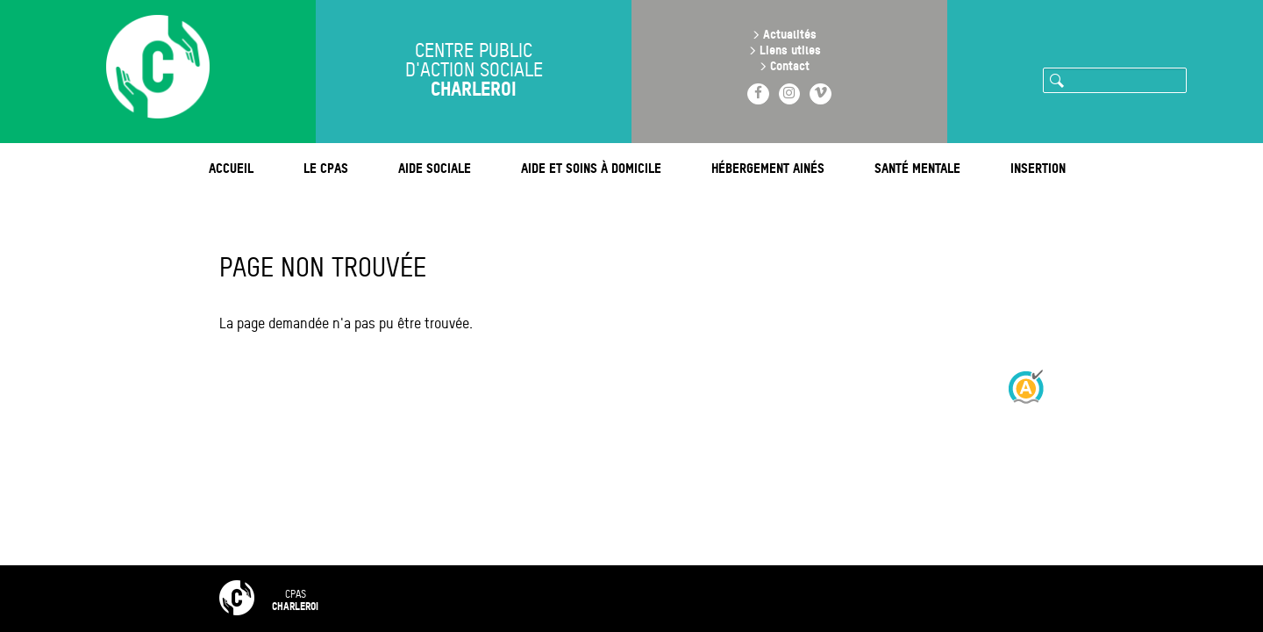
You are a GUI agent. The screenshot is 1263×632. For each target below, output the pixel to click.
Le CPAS (325, 168)
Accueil (231, 168)
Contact (790, 65)
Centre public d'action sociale (474, 72)
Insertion (1038, 168)
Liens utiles (790, 49)
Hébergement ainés (767, 168)
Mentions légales (675, 598)
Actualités (790, 33)
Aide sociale (434, 168)
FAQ (486, 598)
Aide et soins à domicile (591, 168)
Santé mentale (917, 168)
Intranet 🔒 (870, 598)
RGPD (779, 598)
